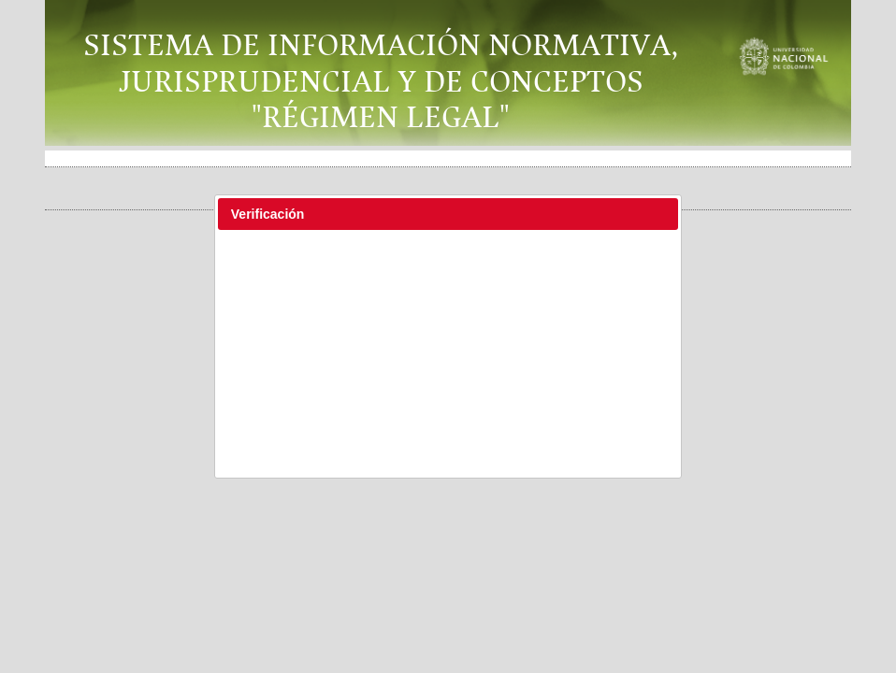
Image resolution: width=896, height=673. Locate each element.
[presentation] (451, 285)
